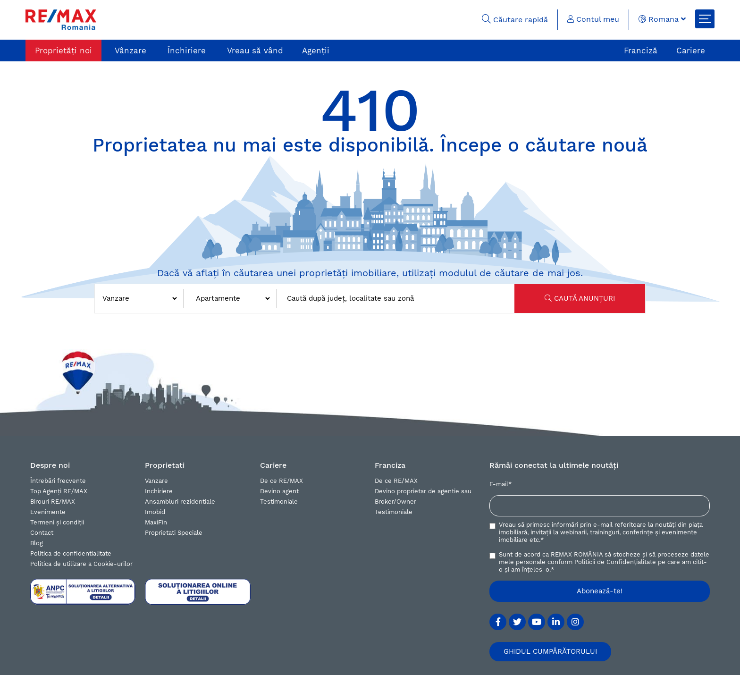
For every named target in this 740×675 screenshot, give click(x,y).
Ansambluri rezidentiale (180, 501)
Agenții (315, 50)
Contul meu (593, 19)
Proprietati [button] (165, 465)
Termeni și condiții (57, 522)
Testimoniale (279, 501)
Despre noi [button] (50, 465)
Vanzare (156, 480)
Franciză (640, 50)
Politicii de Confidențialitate (615, 561)
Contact (41, 532)
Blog (36, 543)
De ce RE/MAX (281, 480)
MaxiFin (156, 522)
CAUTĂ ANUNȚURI (580, 298)
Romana (662, 19)
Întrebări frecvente (58, 480)
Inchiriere (159, 491)
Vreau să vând (255, 50)
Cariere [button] (273, 465)
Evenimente (48, 511)
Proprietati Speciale (173, 532)
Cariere (690, 50)
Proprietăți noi (63, 50)
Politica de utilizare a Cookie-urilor (81, 563)
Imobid (155, 511)
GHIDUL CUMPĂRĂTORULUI (550, 651)
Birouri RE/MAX (52, 501)
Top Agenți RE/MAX (58, 491)
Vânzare (130, 50)
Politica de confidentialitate (70, 553)
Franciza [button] (390, 465)
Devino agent (279, 491)
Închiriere (187, 50)
